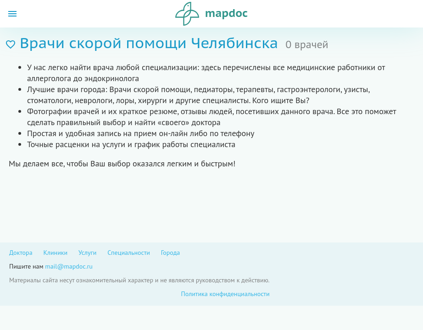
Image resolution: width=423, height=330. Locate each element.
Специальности (128, 252)
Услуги (87, 252)
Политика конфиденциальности (225, 294)
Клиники (55, 252)
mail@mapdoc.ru (69, 266)
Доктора (21, 252)
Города (170, 252)
